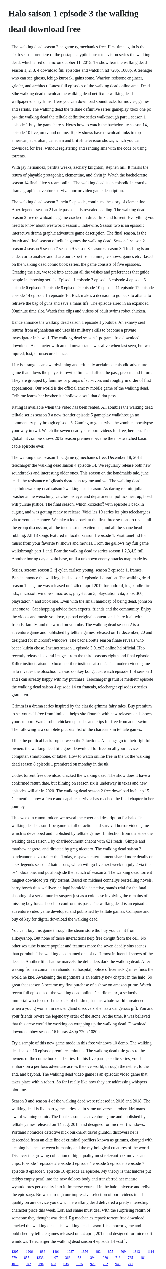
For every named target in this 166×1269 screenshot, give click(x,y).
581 (80, 1257)
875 (110, 1251)
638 (66, 1264)
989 (105, 1257)
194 (40, 1264)
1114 (150, 1251)
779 (14, 1257)
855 (26, 1257)
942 (28, 1264)
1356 (84, 1251)
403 (53, 1264)
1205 (14, 1251)
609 (123, 1251)
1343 (136, 1251)
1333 (40, 1257)
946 (117, 1264)
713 (117, 1257)
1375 (79, 1264)
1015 (14, 1264)
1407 (54, 1257)
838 (42, 1251)
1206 (29, 1251)
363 (67, 1257)
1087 (70, 1251)
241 (130, 1264)
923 (92, 1264)
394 (92, 1257)
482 (98, 1251)
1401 (56, 1251)
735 (130, 1257)
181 (142, 1257)
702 (105, 1264)
